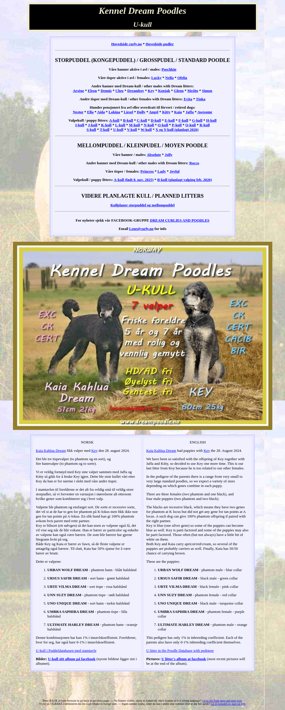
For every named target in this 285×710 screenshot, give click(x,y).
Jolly (169, 154)
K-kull (106, 125)
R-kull (204, 125)
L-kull (120, 125)
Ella (90, 112)
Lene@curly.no (141, 228)
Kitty (166, 112)
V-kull (132, 129)
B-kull (128, 120)
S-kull (91, 129)
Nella (169, 77)
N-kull (149, 125)
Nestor (78, 112)
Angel (153, 112)
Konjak (164, 90)
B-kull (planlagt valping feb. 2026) (184, 180)
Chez (120, 90)
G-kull (197, 120)
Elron (92, 90)
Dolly (141, 112)
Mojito (192, 90)
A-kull (114, 120)
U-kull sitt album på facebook (72, 659)
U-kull (118, 129)
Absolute (154, 154)
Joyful (174, 171)
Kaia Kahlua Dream (51, 450)
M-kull (134, 125)
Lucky (156, 77)
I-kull (79, 125)
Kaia (178, 112)
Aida (101, 112)
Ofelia (182, 77)
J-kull (92, 125)
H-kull (211, 120)
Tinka (200, 99)
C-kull (142, 120)
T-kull (105, 129)
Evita (188, 99)
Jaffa (190, 112)
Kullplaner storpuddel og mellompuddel (142, 205)
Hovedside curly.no (126, 44)
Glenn (179, 90)
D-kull (156, 120)
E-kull (170, 120)
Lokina (114, 112)
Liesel (128, 112)
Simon (207, 90)
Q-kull (190, 125)
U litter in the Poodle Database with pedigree (180, 650)
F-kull (183, 120)
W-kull (146, 129)
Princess (147, 171)
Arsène (78, 90)
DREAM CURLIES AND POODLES (179, 220)
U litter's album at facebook (183, 659)
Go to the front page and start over (222, 700)
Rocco (194, 163)
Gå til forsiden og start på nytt (228, 703)
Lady (162, 171)
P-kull (177, 125)
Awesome (204, 112)
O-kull (163, 125)
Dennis (106, 90)
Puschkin (169, 69)
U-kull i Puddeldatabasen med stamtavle (66, 650)
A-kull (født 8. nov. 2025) (134, 180)
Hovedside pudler (160, 44)
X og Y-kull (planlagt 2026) (177, 129)
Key (151, 90)
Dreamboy (135, 90)
